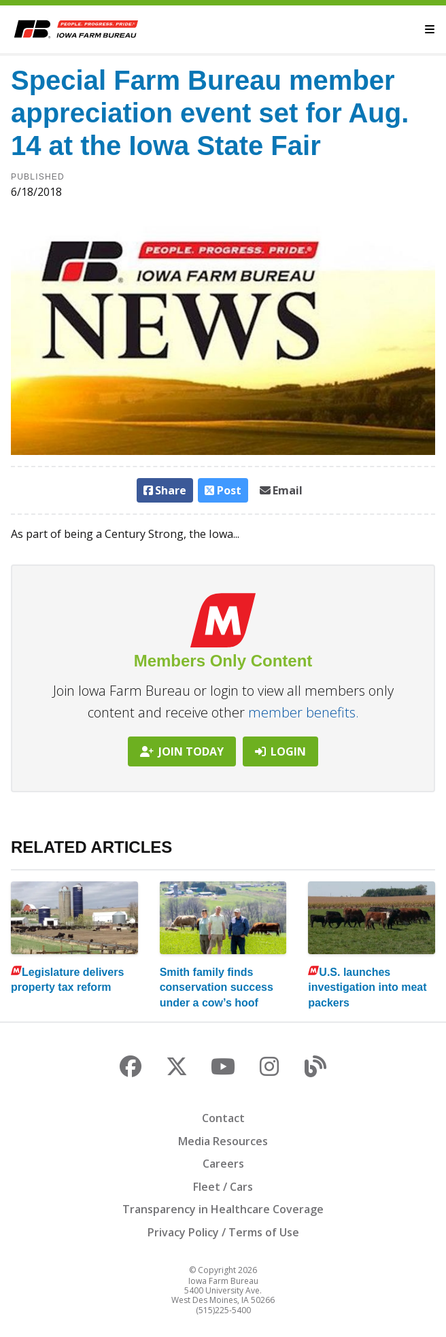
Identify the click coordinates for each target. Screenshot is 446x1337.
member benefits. (303, 712)
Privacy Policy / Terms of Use (223, 1232)
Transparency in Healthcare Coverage (223, 1209)
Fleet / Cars (223, 1186)
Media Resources (223, 1141)
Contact (223, 1118)
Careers (223, 1163)
